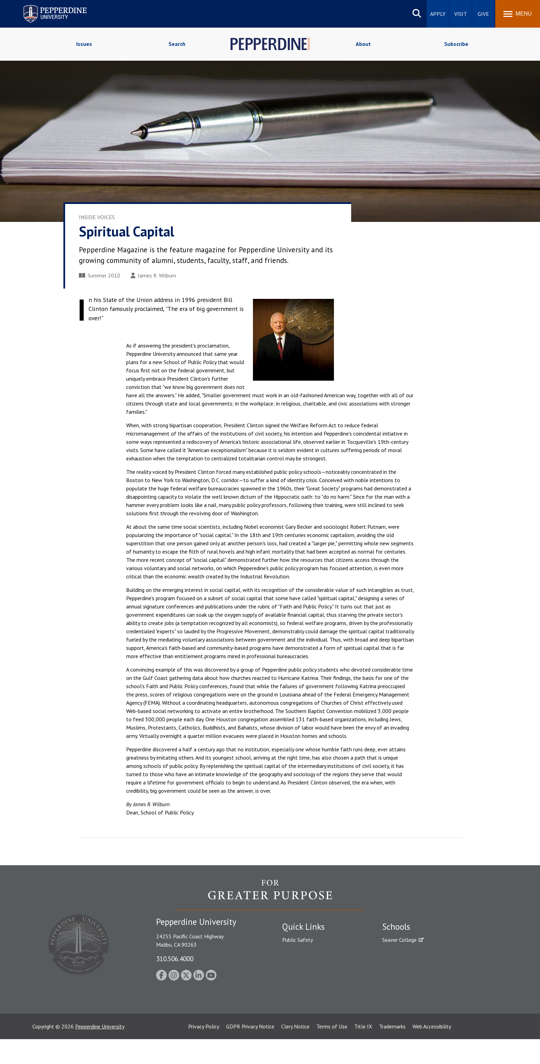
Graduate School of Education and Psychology (435, 975)
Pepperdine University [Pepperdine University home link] (46, 6)
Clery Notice (295, 1051)
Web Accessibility (431, 1051)
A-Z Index (293, 999)
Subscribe (456, 43)
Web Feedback (298, 1023)
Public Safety (297, 939)
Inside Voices (97, 217)
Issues (84, 43)
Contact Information (306, 987)
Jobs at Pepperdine (303, 975)
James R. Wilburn (153, 275)
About (363, 43)
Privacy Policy (203, 1051)
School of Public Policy (408, 987)
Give (483, 13)
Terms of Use (331, 1051)
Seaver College (399, 939)
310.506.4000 (174, 958)
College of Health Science (412, 999)
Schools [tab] (396, 926)
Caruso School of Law (408, 951)
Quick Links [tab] (303, 926)
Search (177, 43)
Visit (460, 13)
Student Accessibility (306, 951)
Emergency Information (309, 963)
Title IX (363, 1051)
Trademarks (392, 1051)
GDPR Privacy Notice (250, 1051)
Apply (438, 13)
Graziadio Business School (412, 963)
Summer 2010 (99, 275)
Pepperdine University (99, 1051)
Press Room (296, 1011)
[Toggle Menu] (517, 14)
